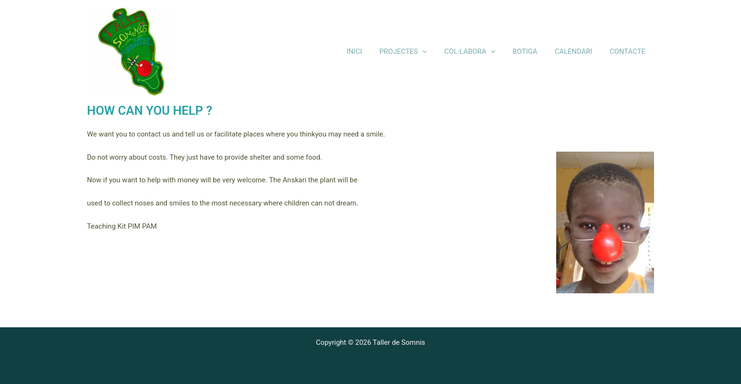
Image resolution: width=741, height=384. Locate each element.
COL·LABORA (480, 52)
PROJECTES (417, 52)
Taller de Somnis (232, 51)
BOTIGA (532, 51)
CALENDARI (578, 51)
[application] (436, 52)
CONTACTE (629, 51)
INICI (371, 51)
